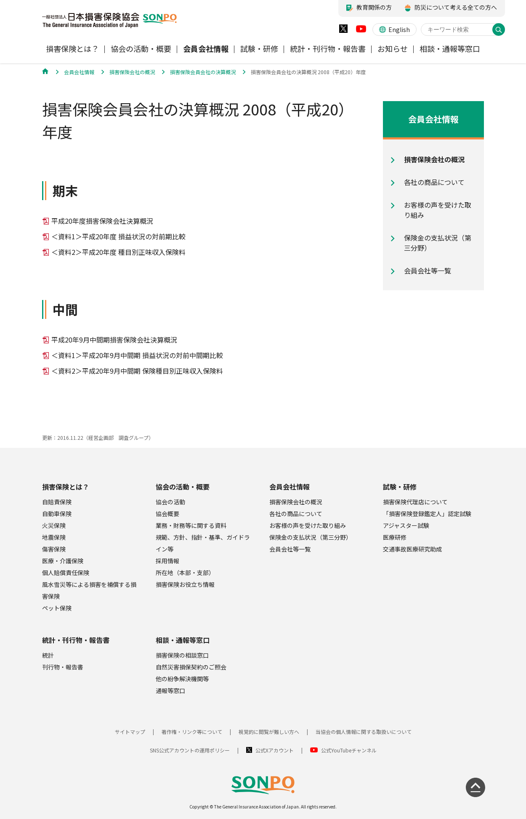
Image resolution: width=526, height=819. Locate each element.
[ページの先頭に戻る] (475, 787)
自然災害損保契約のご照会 (191, 667)
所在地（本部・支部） (185, 572)
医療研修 (394, 537)
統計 (48, 655)
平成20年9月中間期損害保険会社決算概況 (114, 340)
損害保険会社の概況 (295, 502)
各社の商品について (295, 513)
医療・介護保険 (62, 561)
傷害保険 (54, 549)
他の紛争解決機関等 (182, 678)
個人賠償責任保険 (65, 572)
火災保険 (54, 525)
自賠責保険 (57, 502)
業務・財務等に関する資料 (191, 525)
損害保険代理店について (415, 502)
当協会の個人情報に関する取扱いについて (364, 731)
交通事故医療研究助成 (412, 549)
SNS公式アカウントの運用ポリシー (190, 750)
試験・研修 (400, 487)
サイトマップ (130, 731)
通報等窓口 (170, 690)
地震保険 (54, 537)
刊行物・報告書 (62, 667)
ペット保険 (57, 608)
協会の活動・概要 (183, 487)
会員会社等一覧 (290, 549)
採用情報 (167, 561)
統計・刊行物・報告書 (75, 640)
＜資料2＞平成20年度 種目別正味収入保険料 (118, 252)
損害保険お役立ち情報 (185, 584)
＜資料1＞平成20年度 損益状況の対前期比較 (118, 236)
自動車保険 (57, 513)
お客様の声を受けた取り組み (307, 525)
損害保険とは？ (65, 487)
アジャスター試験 (406, 525)
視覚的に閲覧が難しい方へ (269, 731)
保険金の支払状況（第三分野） (310, 537)
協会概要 (167, 513)
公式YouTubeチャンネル (349, 750)
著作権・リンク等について (192, 731)
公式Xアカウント (274, 750)
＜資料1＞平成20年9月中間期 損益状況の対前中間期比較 (137, 355)
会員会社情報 (289, 487)
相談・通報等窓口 (183, 640)
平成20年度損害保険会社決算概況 (102, 221)
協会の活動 (170, 502)
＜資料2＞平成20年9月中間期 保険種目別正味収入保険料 (137, 371)
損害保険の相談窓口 (182, 655)
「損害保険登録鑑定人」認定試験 (427, 513)
